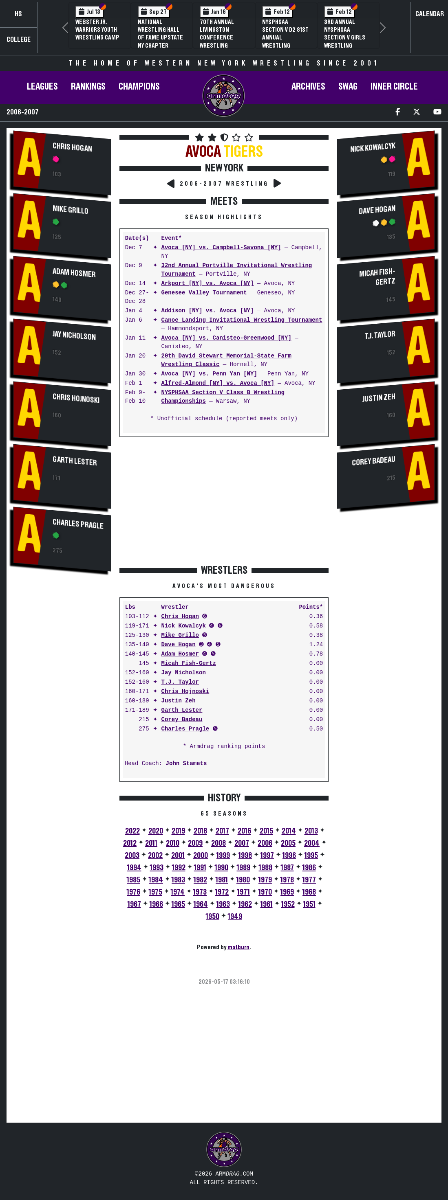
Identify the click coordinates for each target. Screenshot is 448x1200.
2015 (266, 831)
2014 (289, 831)
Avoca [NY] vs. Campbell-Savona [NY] (221, 248)
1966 (156, 904)
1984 (156, 880)
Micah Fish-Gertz (188, 663)
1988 (265, 868)
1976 (133, 892)
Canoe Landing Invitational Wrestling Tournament (241, 320)
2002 (155, 855)
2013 (311, 831)
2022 (132, 831)
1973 (200, 892)
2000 (200, 855)
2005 (288, 843)
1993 (156, 868)
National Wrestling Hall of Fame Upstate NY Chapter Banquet (160, 38)
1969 (287, 892)
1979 (265, 880)
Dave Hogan (178, 645)
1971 (243, 892)
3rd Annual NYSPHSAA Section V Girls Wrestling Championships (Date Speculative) (345, 45)
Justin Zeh (178, 701)
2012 (130, 843)
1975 (155, 892)
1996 (289, 855)
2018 (200, 831)
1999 (223, 855)
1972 (222, 892)
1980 (243, 880)
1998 (245, 855)
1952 (288, 904)
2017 (222, 831)
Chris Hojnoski (76, 399)
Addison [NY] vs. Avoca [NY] (207, 311)
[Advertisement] (62, 715)
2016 (244, 831)
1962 (245, 904)
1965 (178, 904)
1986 (309, 868)
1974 (178, 892)
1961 (266, 904)
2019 (178, 831)
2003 (132, 855)
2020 (155, 831)
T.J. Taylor (180, 682)
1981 (222, 880)
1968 (309, 892)
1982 (200, 880)
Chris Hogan (72, 147)
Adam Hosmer (74, 273)
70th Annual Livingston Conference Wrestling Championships (220, 38)
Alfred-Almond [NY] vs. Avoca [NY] (217, 383)
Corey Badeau (182, 720)
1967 (134, 904)
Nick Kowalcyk (183, 626)
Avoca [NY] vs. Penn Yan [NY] (209, 374)
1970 (265, 892)
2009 (195, 843)
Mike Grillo (70, 210)
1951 (309, 904)
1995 (311, 855)
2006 (265, 843)
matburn (238, 947)
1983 (178, 880)
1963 (223, 904)
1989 (243, 868)
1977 (309, 880)
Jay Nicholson (74, 336)
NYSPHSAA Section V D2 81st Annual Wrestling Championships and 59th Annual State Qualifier (285, 45)
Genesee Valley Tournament (204, 293)
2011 (151, 843)
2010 (172, 843)
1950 (212, 917)
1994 (134, 868)
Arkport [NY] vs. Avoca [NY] (207, 283)
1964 (201, 904)
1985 (133, 880)
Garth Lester (75, 461)
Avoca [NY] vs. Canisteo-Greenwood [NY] (226, 338)
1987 (287, 868)
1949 (235, 917)
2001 (178, 855)
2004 (312, 843)
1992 (178, 868)
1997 (267, 855)
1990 (221, 868)
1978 (287, 880)
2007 (241, 843)
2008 (218, 843)
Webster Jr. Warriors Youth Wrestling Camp (97, 30)
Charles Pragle (78, 524)
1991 (200, 868)
